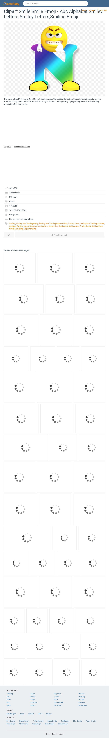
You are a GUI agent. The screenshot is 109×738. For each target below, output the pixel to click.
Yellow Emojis (38, 721)
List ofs (81, 699)
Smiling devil (84, 224)
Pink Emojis (11, 724)
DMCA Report (11, 714)
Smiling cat (63, 226)
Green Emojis (52, 721)
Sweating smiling (37, 226)
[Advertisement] (54, 125)
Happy (32, 699)
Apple (8, 705)
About (22, 714)
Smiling (12, 224)
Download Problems (22, 147)
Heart (56, 699)
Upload (103, 10)
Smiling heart (85, 226)
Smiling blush (97, 226)
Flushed (81, 694)
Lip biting (82, 697)
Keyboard (57, 694)
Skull (8, 697)
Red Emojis (11, 721)
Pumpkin (82, 702)
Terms (40, 714)
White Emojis (23, 724)
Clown (56, 697)
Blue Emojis (77, 721)
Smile (9, 699)
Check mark (58, 702)
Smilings (12, 226)
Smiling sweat (23, 226)
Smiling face (73, 224)
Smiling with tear (97, 224)
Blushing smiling (51, 226)
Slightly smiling (30, 229)
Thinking (10, 694)
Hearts (32, 705)
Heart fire (33, 702)
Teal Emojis (65, 721)
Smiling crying (32, 224)
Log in (83, 10)
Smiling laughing (16, 229)
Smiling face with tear (59, 224)
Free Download (59, 235)
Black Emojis (49, 724)
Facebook (57, 705)
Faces (32, 697)
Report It (7, 147)
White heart (83, 705)
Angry (32, 694)
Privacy (49, 714)
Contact (31, 714)
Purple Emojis (91, 721)
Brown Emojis (63, 724)
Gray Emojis (36, 724)
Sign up (92, 10)
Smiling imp (21, 224)
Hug (8, 702)
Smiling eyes (74, 226)
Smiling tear (44, 224)
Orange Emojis (24, 721)
